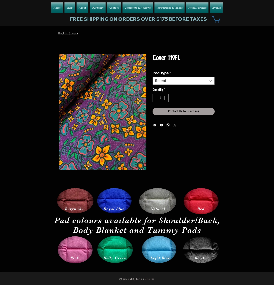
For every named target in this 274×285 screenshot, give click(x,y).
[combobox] (184, 81)
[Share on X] (175, 125)
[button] (216, 19)
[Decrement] (156, 98)
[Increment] (165, 98)
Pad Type (162, 73)
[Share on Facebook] (155, 125)
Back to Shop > (68, 33)
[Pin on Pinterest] (161, 125)
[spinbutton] (161, 98)
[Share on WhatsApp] (168, 125)
